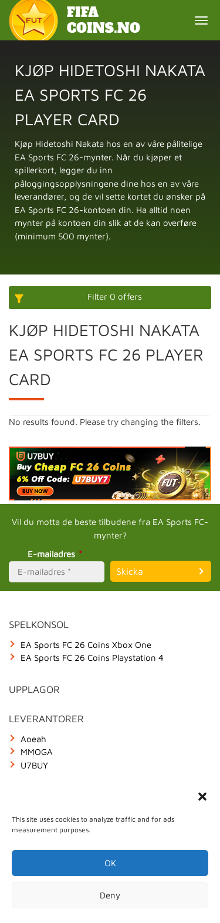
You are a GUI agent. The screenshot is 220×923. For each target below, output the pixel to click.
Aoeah (33, 739)
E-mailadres (57, 554)
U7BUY (34, 765)
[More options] (110, 297)
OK (110, 863)
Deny (110, 895)
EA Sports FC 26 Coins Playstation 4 (92, 658)
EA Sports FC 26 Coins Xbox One (86, 645)
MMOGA (37, 752)
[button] (202, 796)
